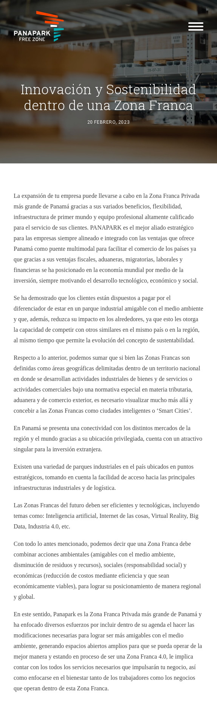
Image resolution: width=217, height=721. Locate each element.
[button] (196, 26)
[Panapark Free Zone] (39, 26)
